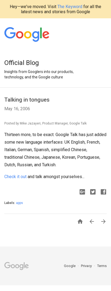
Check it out (15, 176)
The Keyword (69, 6)
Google (70, 266)
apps (19, 203)
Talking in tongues (27, 99)
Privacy (87, 266)
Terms (102, 266)
